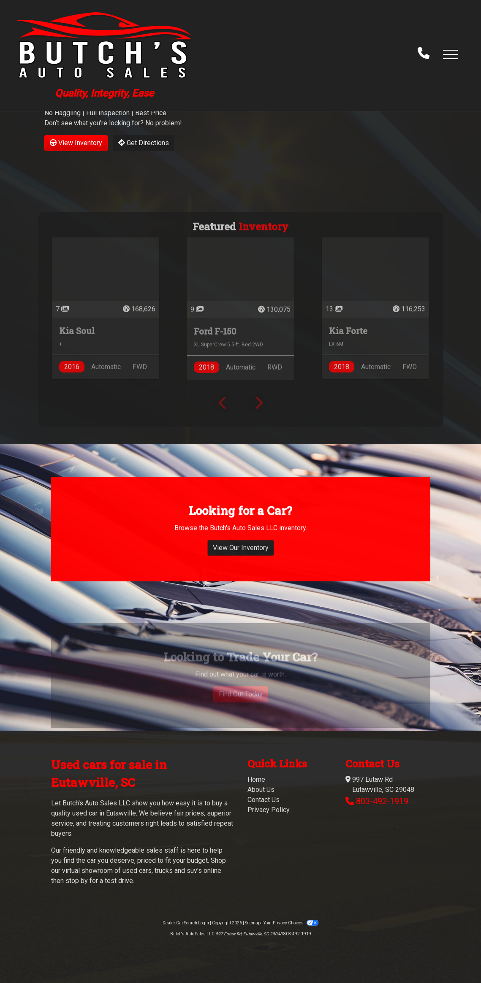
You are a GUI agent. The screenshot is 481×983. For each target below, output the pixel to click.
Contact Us (263, 800)
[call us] (423, 54)
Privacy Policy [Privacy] (268, 810)
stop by (76, 881)
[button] (450, 54)
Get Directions (143, 143)
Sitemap (253, 923)
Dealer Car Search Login (186, 923)
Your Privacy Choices (291, 923)
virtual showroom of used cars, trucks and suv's (132, 871)
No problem (162, 123)
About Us (260, 790)
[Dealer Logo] (104, 54)
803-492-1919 (382, 801)
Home (256, 779)
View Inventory (76, 143)
